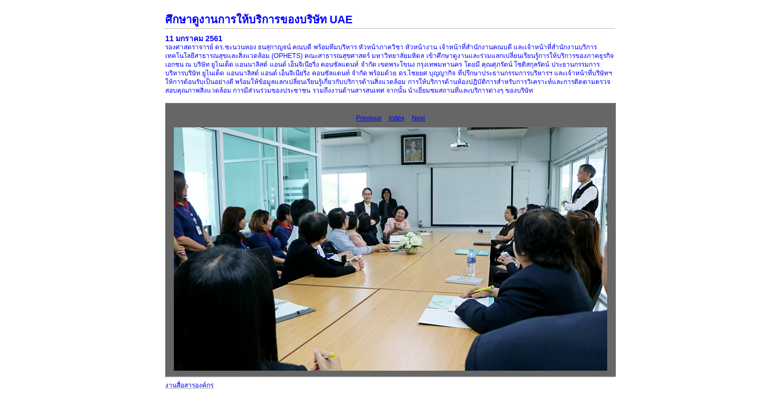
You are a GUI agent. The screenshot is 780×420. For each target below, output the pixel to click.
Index (396, 118)
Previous (368, 118)
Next (418, 118)
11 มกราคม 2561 (194, 38)
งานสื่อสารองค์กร (189, 385)
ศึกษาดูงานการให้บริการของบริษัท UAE (259, 19)
